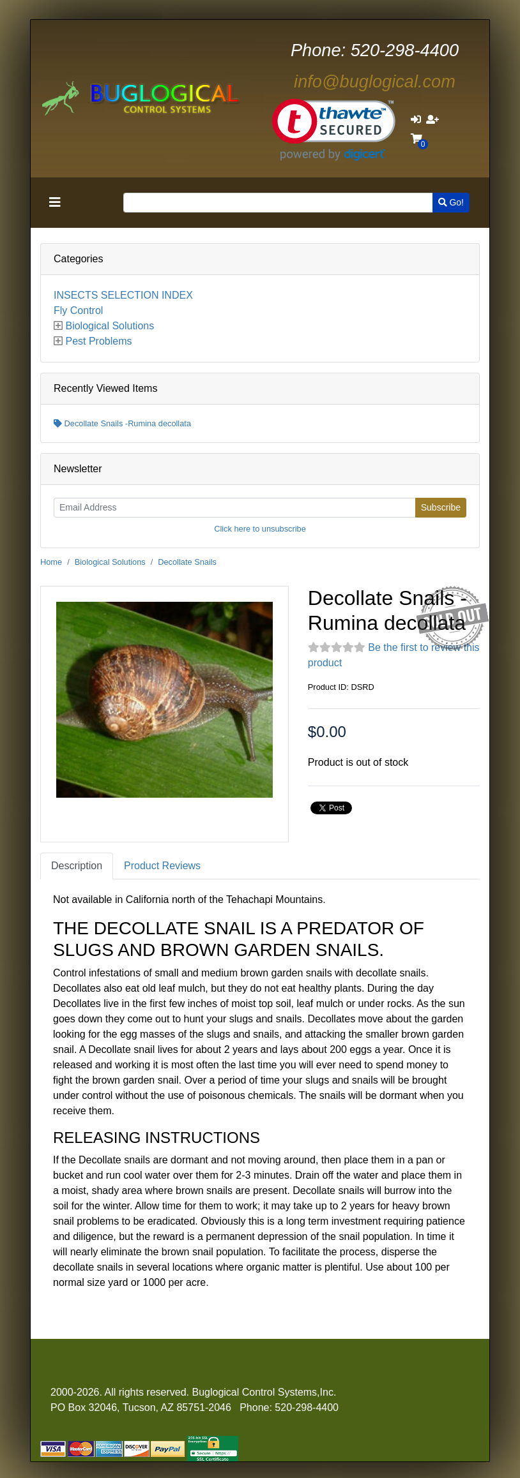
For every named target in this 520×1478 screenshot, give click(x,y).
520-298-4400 (375, 50)
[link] (334, 130)
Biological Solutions (109, 325)
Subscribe (441, 507)
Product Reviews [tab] (162, 865)
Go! (451, 202)
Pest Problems (98, 341)
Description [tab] (76, 865)
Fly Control (78, 310)
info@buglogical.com (374, 81)
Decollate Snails (187, 562)
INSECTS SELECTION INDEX (123, 295)
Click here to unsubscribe (260, 529)
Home (51, 562)
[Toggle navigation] (55, 202)
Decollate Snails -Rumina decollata (122, 423)
